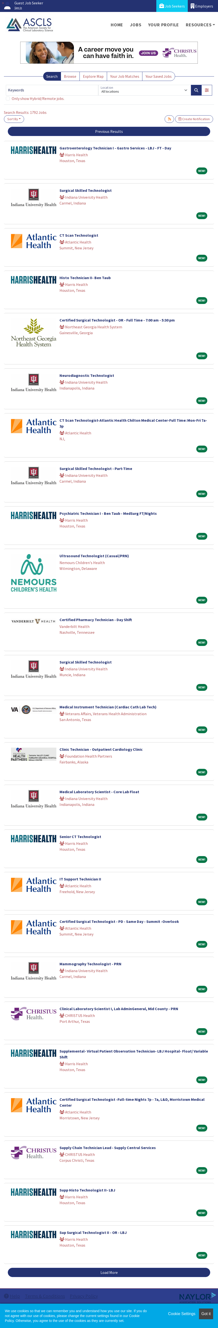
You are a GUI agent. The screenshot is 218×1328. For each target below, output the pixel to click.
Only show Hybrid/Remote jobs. (38, 98)
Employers (202, 6)
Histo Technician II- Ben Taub (85, 277)
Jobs (135, 25)
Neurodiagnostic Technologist (86, 375)
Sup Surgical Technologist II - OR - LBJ (93, 1232)
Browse (70, 76)
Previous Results (109, 131)
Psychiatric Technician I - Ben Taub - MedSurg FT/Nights (108, 513)
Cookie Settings (181, 1314)
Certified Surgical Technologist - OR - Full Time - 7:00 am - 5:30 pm (117, 320)
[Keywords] (52, 90)
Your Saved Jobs (159, 76)
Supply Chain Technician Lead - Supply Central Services (107, 1147)
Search (52, 76)
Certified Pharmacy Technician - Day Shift (95, 619)
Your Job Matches (124, 76)
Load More (109, 1272)
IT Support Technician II (80, 879)
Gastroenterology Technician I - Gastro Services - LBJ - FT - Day (115, 148)
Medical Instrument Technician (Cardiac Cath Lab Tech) (108, 706)
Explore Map (93, 76)
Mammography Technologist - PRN (90, 963)
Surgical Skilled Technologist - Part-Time (95, 468)
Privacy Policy (84, 1296)
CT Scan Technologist (78, 235)
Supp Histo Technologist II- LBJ (87, 1190)
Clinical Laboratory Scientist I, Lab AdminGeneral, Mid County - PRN (118, 1008)
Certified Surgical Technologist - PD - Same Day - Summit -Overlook (119, 921)
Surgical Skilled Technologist (85, 190)
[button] (206, 90)
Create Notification (194, 119)
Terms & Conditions (45, 1296)
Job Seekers (172, 6)
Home (117, 25)
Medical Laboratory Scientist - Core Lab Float (99, 791)
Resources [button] (198, 25)
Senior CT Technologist (80, 836)
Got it (206, 1314)
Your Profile (163, 25)
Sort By (12, 119)
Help (12, 1296)
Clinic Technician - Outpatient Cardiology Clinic (101, 749)
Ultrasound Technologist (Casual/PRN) (94, 555)
